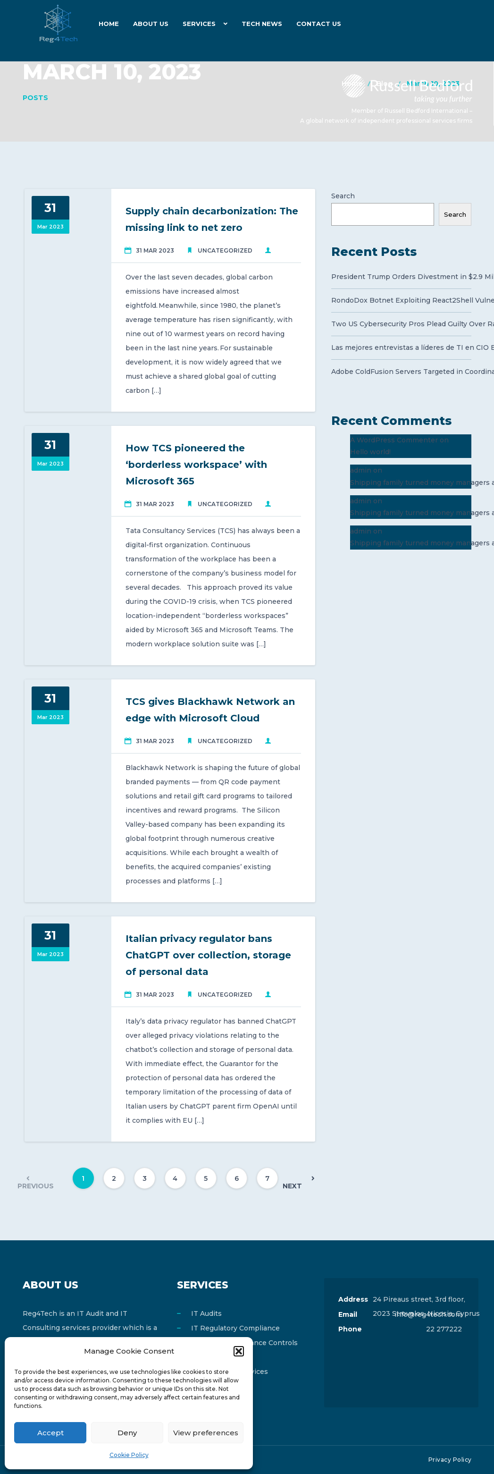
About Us (150, 23)
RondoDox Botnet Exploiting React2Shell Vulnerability (401, 300)
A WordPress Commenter (394, 440)
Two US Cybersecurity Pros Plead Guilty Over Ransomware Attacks (401, 324)
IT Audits (206, 1313)
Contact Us (318, 23)
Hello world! (370, 452)
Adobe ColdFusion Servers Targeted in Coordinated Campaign (401, 371)
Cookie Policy (129, 1454)
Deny (127, 1432)
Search (343, 196)
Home (109, 23)
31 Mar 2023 (155, 250)
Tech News (262, 23)
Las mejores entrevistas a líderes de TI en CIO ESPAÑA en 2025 (401, 347)
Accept (50, 1432)
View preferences (205, 1432)
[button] (238, 1351)
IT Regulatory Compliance (235, 1328)
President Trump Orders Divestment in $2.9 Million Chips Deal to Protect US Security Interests (401, 276)
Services (199, 23)
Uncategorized (225, 250)
